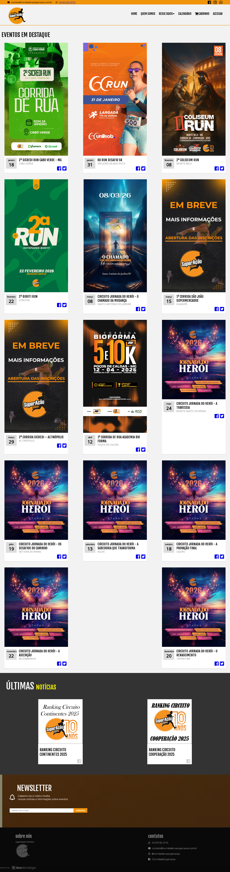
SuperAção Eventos (24, 841)
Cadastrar (80, 810)
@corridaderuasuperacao (166, 853)
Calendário (184, 14)
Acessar (218, 14)
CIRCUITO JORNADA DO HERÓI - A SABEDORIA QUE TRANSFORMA (118, 546)
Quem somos (148, 14)
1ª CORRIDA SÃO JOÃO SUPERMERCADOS (189, 298)
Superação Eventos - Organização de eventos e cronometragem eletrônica (17, 15)
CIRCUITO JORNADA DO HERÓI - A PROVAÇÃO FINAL (196, 546)
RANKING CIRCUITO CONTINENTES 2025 (53, 752)
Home (134, 14)
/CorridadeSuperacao (164, 859)
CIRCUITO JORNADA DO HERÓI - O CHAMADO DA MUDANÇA (118, 298)
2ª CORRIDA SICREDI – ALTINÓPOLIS (41, 437)
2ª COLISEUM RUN (187, 160)
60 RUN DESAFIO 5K (110, 160)
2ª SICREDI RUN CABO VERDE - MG (40, 160)
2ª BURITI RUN (28, 296)
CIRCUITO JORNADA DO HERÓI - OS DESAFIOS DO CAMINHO (40, 546)
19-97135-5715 (67, 2)
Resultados (166, 14)
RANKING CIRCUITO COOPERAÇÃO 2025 (162, 752)
